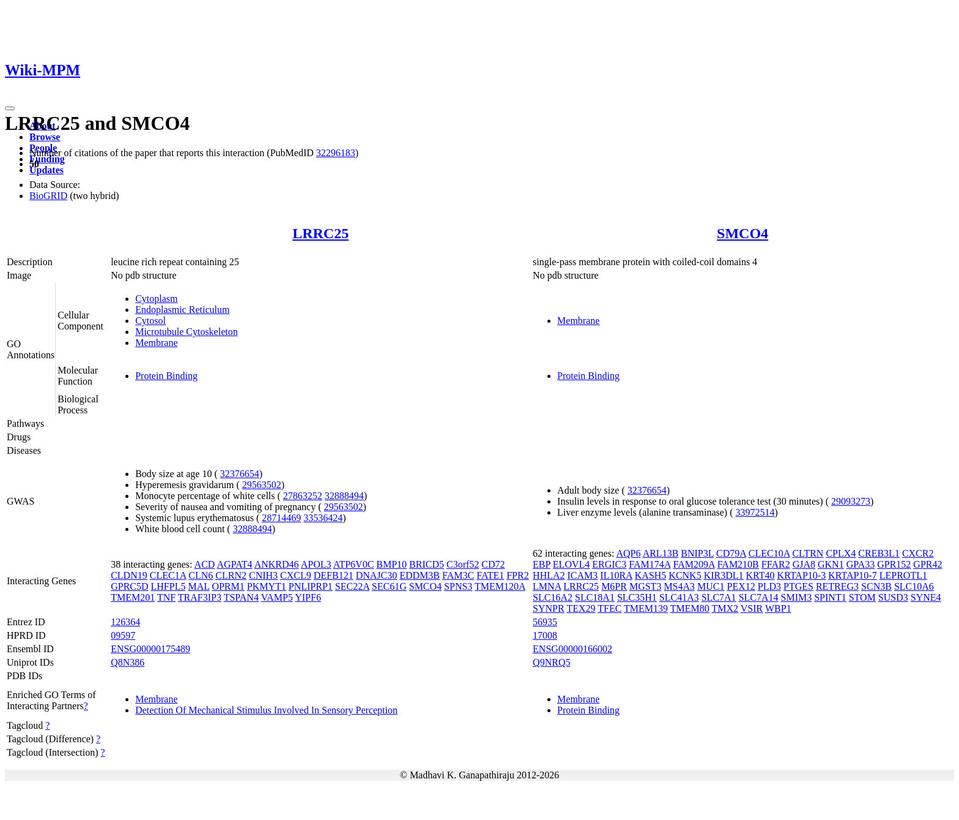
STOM (862, 597)
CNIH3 (263, 575)
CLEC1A (168, 575)
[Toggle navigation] (10, 108)
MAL (198, 586)
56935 (545, 622)
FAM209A (693, 564)
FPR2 (517, 575)
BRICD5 (426, 564)
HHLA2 (549, 575)
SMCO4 (742, 233)
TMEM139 (646, 608)
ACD (204, 564)
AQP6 (628, 553)
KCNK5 (684, 575)
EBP (541, 564)
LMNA (547, 586)
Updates (46, 170)
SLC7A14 (759, 597)
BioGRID (48, 195)
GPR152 (894, 564)
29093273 (850, 501)
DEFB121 (334, 575)
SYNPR (549, 608)
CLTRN (807, 553)
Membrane (156, 342)
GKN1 (831, 564)
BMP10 (391, 564)
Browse (44, 137)
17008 (545, 635)
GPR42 (927, 564)
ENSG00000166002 (572, 649)
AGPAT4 (234, 564)
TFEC (609, 608)
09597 (123, 635)
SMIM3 (796, 597)
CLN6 (200, 575)
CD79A (731, 553)
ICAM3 (583, 575)
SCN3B (876, 586)
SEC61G (389, 586)
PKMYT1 (266, 586)
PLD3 (769, 586)
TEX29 (580, 608)
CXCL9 (295, 575)
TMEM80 (689, 608)
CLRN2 (230, 575)
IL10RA (616, 575)
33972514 (755, 512)
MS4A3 (679, 586)
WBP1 (778, 608)
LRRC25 (320, 233)
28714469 (281, 518)
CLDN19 (129, 575)
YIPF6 (308, 597)
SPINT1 (830, 597)
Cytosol (150, 320)
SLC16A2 (552, 597)
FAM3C (458, 575)
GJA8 (804, 564)
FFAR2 (775, 564)
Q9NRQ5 (551, 662)
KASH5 (651, 575)
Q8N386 (127, 662)
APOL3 (316, 564)
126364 (125, 622)
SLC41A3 (679, 597)
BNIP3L (697, 553)
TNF (166, 597)
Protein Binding (166, 376)
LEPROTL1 (903, 575)
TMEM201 (133, 597)
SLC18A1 (595, 597)
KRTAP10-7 (852, 575)
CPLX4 (841, 553)
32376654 (239, 473)
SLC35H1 (637, 597)
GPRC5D (129, 586)
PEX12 (741, 586)
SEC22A (352, 586)
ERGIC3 (609, 564)
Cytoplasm (156, 298)
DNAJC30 (377, 575)
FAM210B (738, 564)
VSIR (752, 608)
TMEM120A (500, 586)
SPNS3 (458, 586)
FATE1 (490, 575)
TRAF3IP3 (199, 597)
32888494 (344, 496)
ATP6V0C (353, 564)
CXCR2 (918, 553)
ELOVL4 (571, 564)
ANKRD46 (276, 564)
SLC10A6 (914, 586)
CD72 (493, 564)
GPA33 (860, 564)
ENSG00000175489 (150, 649)
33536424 (322, 518)
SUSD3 (893, 597)
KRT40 (760, 575)
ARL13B (661, 553)
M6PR (614, 586)
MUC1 (710, 586)
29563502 (261, 485)
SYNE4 (926, 597)
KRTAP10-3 (801, 575)
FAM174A (649, 564)
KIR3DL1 (724, 575)
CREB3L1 (879, 553)
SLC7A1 (719, 597)
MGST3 (645, 586)
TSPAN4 (241, 597)
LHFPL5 (168, 586)
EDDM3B (419, 575)
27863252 (302, 496)
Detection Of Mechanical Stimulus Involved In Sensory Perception (266, 710)
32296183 (335, 153)
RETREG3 (837, 586)
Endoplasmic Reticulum (182, 309)
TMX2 (725, 608)
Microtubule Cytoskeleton (186, 331)
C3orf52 (462, 564)
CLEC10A (769, 553)
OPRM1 (228, 586)
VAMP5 (277, 597)
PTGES (798, 586)
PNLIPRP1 (311, 586)
